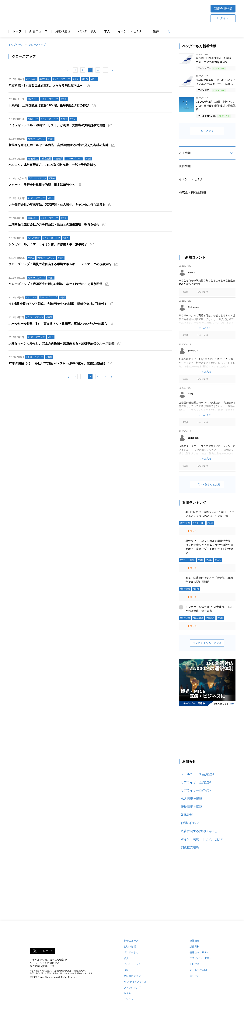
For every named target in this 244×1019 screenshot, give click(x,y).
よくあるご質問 (198, 970)
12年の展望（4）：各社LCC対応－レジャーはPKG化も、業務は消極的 (57, 363)
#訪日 (209, 559)
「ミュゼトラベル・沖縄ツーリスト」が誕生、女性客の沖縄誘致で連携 (57, 125)
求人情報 (185, 153)
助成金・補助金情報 (192, 192)
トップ (17, 31)
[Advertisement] (134, 13)
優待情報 (185, 166)
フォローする (45, 950)
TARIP (127, 993)
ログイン (223, 18)
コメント (193, 531)
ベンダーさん (87, 31)
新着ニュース (38, 31)
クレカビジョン (132, 975)
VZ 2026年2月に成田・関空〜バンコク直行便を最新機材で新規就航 (215, 105)
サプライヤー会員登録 (196, 782)
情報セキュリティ (199, 952)
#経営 (210, 523)
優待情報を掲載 (191, 806)
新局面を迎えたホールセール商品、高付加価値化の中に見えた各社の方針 (58, 145)
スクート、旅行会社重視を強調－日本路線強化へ (42, 184)
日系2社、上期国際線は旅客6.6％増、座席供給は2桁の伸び (49, 105)
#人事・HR (198, 523)
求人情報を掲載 (191, 798)
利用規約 (194, 964)
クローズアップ (37, 44)
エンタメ (129, 999)
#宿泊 (218, 559)
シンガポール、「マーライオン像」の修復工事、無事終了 (48, 244)
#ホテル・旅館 (187, 559)
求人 (107, 31)
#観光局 (210, 617)
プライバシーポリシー (202, 958)
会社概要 (194, 940)
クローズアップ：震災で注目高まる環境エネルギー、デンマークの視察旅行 (60, 264)
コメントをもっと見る (207, 484)
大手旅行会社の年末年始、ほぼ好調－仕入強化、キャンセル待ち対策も (57, 204)
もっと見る (207, 130)
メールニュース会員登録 (197, 774)
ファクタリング (132, 987)
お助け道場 (62, 31)
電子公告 (194, 975)
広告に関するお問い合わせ (199, 831)
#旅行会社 (185, 523)
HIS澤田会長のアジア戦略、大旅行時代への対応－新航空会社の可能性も (58, 303)
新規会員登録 (223, 8)
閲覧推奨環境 (190, 847)
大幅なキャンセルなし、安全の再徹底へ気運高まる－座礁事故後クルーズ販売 (61, 343)
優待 (156, 31)
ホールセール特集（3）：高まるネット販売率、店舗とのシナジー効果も (58, 323)
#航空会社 (198, 617)
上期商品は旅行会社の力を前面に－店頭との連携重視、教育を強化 (54, 224)
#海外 (201, 559)
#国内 (196, 588)
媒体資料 (187, 814)
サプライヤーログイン (196, 790)
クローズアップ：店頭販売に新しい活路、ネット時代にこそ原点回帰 (55, 284)
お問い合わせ (190, 823)
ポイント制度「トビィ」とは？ (202, 839)
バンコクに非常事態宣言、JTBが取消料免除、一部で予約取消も (52, 164)
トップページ (16, 44)
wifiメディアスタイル (135, 981)
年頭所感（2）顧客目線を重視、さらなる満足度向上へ (46, 85)
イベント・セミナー (131, 31)
